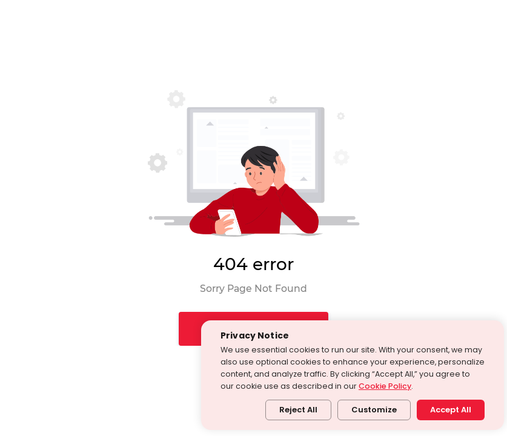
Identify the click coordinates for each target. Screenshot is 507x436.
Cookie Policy (385, 386)
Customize (374, 409)
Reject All (298, 409)
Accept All (450, 409)
